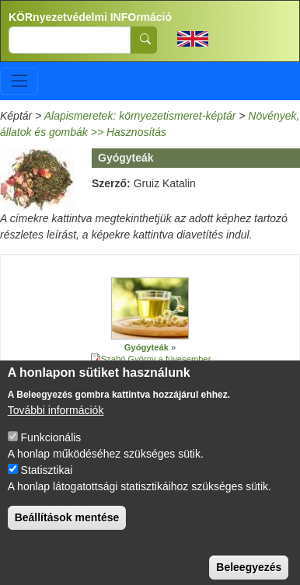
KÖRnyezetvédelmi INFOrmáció (90, 17)
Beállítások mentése (67, 533)
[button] (150, 308)
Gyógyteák (146, 347)
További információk (56, 426)
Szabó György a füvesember (156, 359)
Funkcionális (51, 453)
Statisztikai (47, 485)
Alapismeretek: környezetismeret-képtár (140, 116)
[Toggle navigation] (19, 81)
